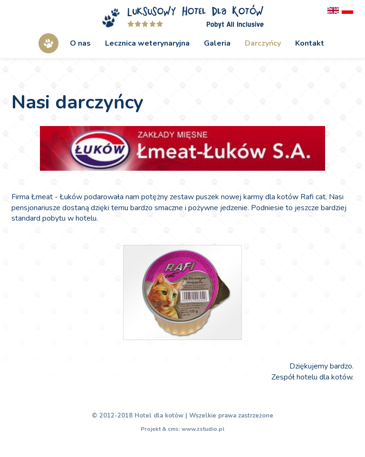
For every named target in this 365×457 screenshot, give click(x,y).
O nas (80, 43)
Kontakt (309, 43)
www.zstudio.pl (203, 429)
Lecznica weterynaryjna (147, 43)
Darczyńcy (263, 43)
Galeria (217, 43)
